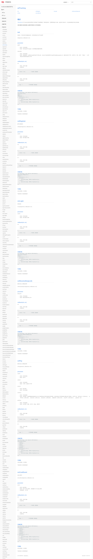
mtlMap (4, 510)
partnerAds (5, 556)
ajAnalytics (5, 52)
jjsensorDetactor (6, 423)
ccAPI (4, 236)
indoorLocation (6, 401)
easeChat (4, 279)
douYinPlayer (5, 269)
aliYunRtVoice (5, 106)
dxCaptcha (5, 275)
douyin (4, 266)
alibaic (4, 60)
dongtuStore (5, 264)
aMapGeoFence (6, 116)
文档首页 (66, 2)
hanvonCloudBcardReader (8, 345)
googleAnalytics (6, 328)
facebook (4, 297)
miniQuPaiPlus (6, 475)
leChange (4, 452)
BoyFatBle (5, 215)
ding (3, 258)
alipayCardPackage (6, 75)
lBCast (4, 444)
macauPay (5, 465)
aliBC (4, 64)
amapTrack (5, 130)
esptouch (4, 291)
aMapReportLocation (7, 126)
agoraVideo (5, 50)
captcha (4, 233)
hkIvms (4, 359)
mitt (3, 481)
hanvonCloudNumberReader (8, 349)
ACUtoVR (5, 39)
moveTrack (5, 500)
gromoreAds (5, 335)
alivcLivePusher (6, 97)
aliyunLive (5, 99)
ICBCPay (4, 378)
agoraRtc (4, 48)
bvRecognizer (5, 229)
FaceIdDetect (5, 300)
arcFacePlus (5, 153)
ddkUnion (4, 252)
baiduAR (4, 170)
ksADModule (5, 438)
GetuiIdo (4, 322)
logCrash (4, 461)
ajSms (4, 58)
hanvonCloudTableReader (8, 353)
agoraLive (5, 46)
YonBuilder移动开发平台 (7, 6)
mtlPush (4, 514)
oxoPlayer (5, 551)
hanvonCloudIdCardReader (8, 347)
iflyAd (4, 386)
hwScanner (5, 376)
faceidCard (5, 298)
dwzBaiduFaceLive (6, 273)
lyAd (3, 463)
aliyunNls (4, 101)
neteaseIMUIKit (6, 525)
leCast (4, 450)
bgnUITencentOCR (6, 207)
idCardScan (5, 384)
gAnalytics (5, 316)
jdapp (4, 407)
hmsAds (4, 361)
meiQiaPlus (5, 469)
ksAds (4, 440)
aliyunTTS (5, 110)
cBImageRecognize (6, 234)
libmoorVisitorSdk (6, 456)
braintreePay (5, 223)
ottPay (4, 545)
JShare (4, 426)
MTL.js (3, 15)
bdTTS (4, 203)
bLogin (4, 209)
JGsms (4, 421)
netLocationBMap (6, 533)
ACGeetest (5, 31)
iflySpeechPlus (6, 393)
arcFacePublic (5, 155)
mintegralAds (5, 477)
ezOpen (4, 293)
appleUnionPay (6, 138)
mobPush (4, 485)
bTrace (4, 225)
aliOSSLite (5, 74)
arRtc (4, 157)
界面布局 (4, 18)
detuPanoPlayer (6, 254)
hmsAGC (4, 362)
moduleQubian (5, 492)
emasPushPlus (6, 287)
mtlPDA (4, 512)
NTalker (4, 537)
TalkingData (20, 22)
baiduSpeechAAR (6, 190)
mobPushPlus (5, 487)
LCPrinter (4, 446)
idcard (4, 380)
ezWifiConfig (5, 295)
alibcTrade (5, 66)
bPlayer (4, 217)
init (18, 11)
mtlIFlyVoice (5, 508)
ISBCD (4, 403)
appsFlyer (5, 143)
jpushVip (4, 425)
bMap (4, 211)
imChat (4, 397)
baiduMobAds (5, 178)
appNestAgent (5, 139)
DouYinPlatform (6, 267)
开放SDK (4, 27)
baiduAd (4, 169)
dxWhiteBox (5, 277)
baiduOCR (5, 182)
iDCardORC (5, 382)
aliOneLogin (5, 72)
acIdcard (4, 33)
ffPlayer (4, 312)
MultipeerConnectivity (7, 520)
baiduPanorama (6, 186)
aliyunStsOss (5, 108)
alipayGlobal (5, 77)
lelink (4, 454)
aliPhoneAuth (5, 83)
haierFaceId (5, 341)
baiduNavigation (6, 180)
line (3, 457)
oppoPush (5, 541)
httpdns (4, 370)
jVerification (5, 428)
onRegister (38, 11)
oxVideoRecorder (6, 554)
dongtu (4, 262)
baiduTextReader (6, 192)
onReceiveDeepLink (76, 11)
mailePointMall (5, 467)
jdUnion (4, 415)
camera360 (5, 231)
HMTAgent (5, 364)
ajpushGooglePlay (6, 56)
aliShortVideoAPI (6, 91)
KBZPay (4, 430)
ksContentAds (5, 442)
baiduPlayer (5, 188)
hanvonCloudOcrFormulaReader (9, 351)
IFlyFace (4, 390)
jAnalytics (4, 405)
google (4, 326)
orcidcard (4, 543)
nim (3, 535)
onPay (19, 13)
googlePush (5, 333)
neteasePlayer (5, 529)
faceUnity (4, 306)
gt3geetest (5, 337)
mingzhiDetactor (6, 471)
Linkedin (4, 459)
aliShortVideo (5, 89)
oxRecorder (5, 553)
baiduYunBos (5, 194)
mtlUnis (4, 516)
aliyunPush (5, 105)
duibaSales (5, 271)
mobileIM (4, 483)
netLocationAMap (6, 531)
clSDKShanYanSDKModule (8, 244)
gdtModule (5, 318)
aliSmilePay (5, 93)
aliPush (4, 85)
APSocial (4, 149)
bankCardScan (6, 196)
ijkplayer (4, 395)
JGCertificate (5, 417)
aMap (4, 114)
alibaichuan (5, 62)
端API (2, 9)
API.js (3, 12)
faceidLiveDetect (6, 304)
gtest (4, 339)
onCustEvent (38, 13)
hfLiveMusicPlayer (6, 357)
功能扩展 (4, 24)
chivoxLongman (6, 240)
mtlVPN (4, 518)
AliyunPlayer (5, 103)
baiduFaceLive (5, 172)
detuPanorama (6, 256)
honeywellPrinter (6, 366)
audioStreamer (6, 159)
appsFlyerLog (5, 145)
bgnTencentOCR (6, 205)
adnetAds (4, 43)
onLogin (55, 11)
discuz (4, 260)
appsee (4, 141)
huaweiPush (5, 372)
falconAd (4, 308)
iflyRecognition (5, 392)
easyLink (4, 283)
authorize (4, 163)
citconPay (5, 242)
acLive (4, 35)
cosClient (4, 248)
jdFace (4, 409)
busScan (4, 227)
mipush (4, 479)
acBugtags (5, 29)
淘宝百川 (4, 167)
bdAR (4, 198)
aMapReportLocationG (7, 128)
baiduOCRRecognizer (7, 184)
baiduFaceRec (5, 174)
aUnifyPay (5, 161)
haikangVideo (5, 343)
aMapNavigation (6, 122)
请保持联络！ (26, 555)
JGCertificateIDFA (6, 419)
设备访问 (4, 21)
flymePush (5, 314)
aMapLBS (5, 118)
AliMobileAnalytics (6, 70)
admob (4, 41)
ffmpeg (4, 310)
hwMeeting (5, 374)
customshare (5, 250)
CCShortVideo (5, 238)
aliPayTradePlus (6, 81)
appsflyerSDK (5, 147)
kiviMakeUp (5, 432)
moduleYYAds (5, 498)
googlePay (5, 331)
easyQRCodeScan (6, 285)
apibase (4, 134)
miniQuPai (5, 473)
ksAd (4, 434)
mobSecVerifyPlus (6, 489)
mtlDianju (4, 506)
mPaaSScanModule (7, 502)
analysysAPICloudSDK (7, 132)
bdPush (4, 202)
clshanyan (5, 246)
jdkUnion (4, 413)
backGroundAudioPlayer (7, 165)
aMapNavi (5, 120)
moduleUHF (5, 496)
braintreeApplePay (6, 219)
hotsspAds (5, 368)
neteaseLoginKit (6, 527)
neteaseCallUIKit (6, 523)
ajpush (4, 54)
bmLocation (5, 213)
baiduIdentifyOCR (6, 176)
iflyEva (4, 388)
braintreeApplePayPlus (7, 221)
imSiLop (4, 399)
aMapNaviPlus (5, 124)
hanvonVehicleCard (6, 355)
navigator (4, 521)
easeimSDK (5, 281)
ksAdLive (4, 436)
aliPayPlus (5, 79)
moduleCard (5, 490)
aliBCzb (4, 68)
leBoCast (4, 448)
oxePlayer (5, 547)
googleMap (5, 330)
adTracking (5, 44)
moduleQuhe (5, 494)
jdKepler (4, 411)
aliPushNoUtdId (6, 87)
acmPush (4, 37)
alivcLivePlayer (6, 95)
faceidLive (5, 302)
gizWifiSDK (5, 324)
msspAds (4, 504)
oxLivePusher (5, 549)
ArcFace (4, 151)
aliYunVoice (5, 112)
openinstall (5, 539)
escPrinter (5, 289)
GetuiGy (4, 320)
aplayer (4, 136)
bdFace (4, 200)
